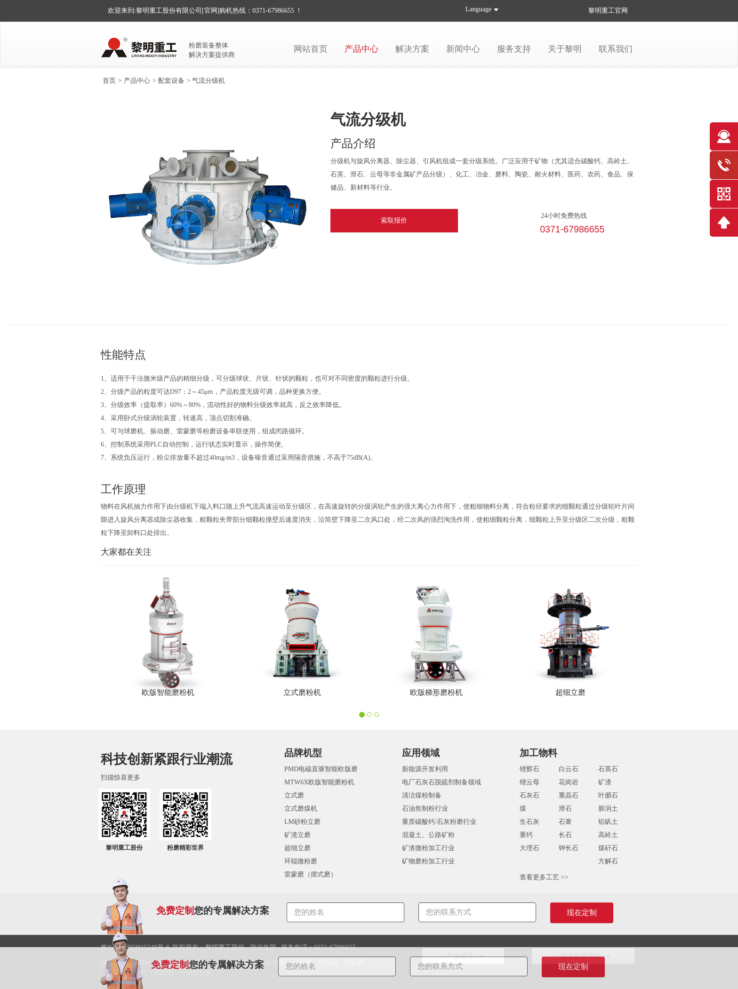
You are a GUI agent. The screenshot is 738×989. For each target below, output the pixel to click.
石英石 (608, 769)
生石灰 (529, 821)
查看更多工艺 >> (544, 877)
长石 (565, 834)
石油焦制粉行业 (425, 808)
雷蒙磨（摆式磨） (310, 874)
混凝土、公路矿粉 (428, 834)
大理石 (529, 848)
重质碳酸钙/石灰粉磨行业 (439, 821)
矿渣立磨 (297, 834)
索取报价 (394, 220)
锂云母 (529, 782)
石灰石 (529, 795)
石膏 (565, 821)
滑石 (565, 808)
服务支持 (514, 49)
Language (478, 9)
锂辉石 (529, 769)
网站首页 (311, 49)
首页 (109, 80)
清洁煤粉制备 (421, 795)
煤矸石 (608, 848)
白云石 (568, 769)
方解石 (608, 861)
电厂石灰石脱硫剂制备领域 (441, 782)
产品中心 (361, 49)
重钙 (526, 834)
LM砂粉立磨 (302, 821)
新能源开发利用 (425, 769)
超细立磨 (297, 848)
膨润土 (608, 808)
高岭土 (608, 834)
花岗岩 (568, 782)
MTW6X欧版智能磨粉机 (319, 782)
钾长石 (568, 848)
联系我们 (616, 49)
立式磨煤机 (300, 808)
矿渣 (604, 782)
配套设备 (171, 80)
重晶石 (568, 795)
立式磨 (294, 795)
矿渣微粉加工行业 (428, 848)
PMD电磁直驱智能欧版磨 (321, 769)
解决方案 (412, 49)
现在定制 (573, 967)
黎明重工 (601, 10)
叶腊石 (608, 795)
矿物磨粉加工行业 (428, 861)
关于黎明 (565, 49)
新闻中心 (463, 49)
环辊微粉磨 (300, 861)
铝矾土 (608, 821)
